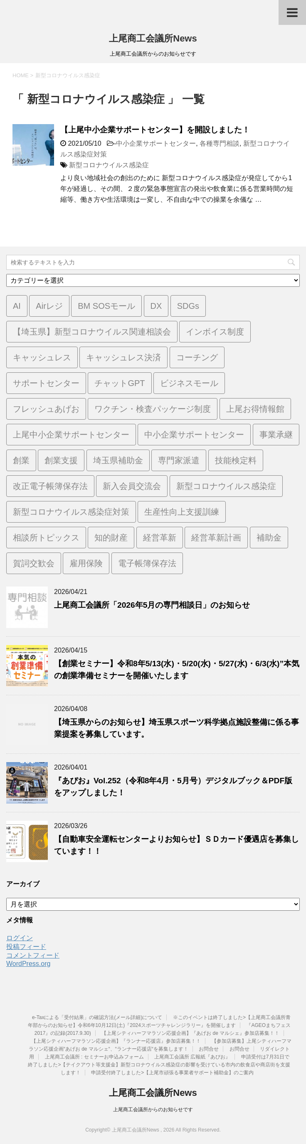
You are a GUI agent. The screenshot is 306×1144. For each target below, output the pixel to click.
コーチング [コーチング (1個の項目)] (197, 357)
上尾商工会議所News (153, 38)
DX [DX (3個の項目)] (156, 305)
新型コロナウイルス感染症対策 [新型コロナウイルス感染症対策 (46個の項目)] (71, 511)
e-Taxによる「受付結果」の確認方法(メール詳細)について (97, 1017)
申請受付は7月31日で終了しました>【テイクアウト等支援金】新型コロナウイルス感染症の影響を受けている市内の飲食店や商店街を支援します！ (159, 1065)
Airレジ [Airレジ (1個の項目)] (49, 305)
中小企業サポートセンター (156, 143)
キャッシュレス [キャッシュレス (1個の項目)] (42, 357)
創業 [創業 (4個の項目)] (21, 460)
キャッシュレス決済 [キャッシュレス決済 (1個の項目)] (123, 357)
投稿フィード (26, 946)
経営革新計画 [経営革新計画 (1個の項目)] (216, 537)
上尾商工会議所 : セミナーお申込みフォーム (94, 1057)
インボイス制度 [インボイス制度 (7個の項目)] (215, 331)
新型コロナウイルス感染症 (109, 165)
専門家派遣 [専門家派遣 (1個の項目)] (179, 460)
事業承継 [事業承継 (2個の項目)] (276, 434)
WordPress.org (28, 963)
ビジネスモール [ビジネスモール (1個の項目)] (189, 383)
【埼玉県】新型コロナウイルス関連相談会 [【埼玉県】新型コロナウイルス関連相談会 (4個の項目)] (92, 331)
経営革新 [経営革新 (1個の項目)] (159, 537)
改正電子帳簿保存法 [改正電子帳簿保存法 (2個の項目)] (50, 486)
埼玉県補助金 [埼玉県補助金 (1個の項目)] (118, 460)
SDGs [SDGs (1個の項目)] (188, 305)
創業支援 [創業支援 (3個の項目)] (61, 460)
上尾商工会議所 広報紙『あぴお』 (192, 1057)
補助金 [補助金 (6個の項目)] (269, 537)
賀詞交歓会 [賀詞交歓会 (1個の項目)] (33, 563)
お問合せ (209, 1049)
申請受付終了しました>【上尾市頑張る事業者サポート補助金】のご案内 (172, 1073)
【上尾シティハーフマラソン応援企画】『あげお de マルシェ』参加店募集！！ (190, 1033)
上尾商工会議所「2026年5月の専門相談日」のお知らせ (152, 605)
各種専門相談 (219, 143)
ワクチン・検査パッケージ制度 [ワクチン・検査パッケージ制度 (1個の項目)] (152, 408)
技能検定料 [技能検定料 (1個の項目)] (236, 460)
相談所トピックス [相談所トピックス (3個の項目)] (46, 537)
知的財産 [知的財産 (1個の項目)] (111, 537)
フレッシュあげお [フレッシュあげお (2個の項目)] (46, 408)
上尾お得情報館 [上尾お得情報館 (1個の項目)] (255, 408)
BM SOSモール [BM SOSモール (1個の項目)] (106, 305)
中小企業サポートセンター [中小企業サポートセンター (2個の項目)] (194, 434)
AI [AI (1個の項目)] (17, 305)
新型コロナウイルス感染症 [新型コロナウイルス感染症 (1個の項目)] (226, 486)
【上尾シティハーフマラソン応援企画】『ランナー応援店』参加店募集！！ (116, 1041)
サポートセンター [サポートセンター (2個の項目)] (46, 383)
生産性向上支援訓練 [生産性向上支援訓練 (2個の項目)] (181, 511)
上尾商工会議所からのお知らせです (153, 1109)
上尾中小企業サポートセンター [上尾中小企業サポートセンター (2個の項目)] (71, 434)
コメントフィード (32, 955)
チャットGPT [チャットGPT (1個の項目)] (119, 383)
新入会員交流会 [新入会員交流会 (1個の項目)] (132, 486)
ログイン (19, 937)
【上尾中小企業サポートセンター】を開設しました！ (155, 129)
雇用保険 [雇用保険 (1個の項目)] (86, 563)
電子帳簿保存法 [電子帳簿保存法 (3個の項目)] (147, 563)
